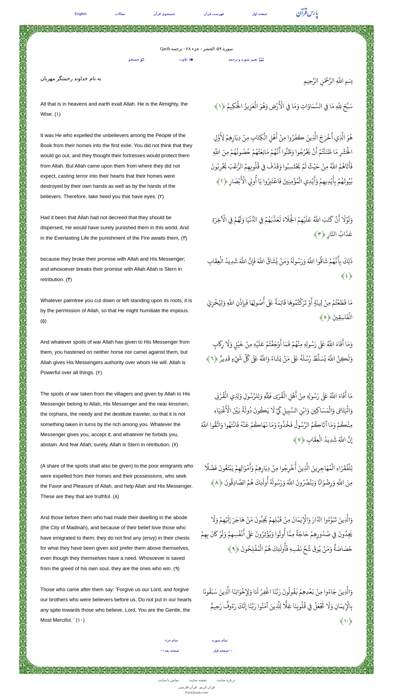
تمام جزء (171, 640)
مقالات (120, 14)
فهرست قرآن (214, 14)
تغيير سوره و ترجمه (246, 60)
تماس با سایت (168, 680)
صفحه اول (259, 14)
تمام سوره (220, 640)
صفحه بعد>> (169, 651)
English (81, 14)
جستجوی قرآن (164, 14)
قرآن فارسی (187, 687)
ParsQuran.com (196, 692)
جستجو (137, 60)
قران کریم (207, 687)
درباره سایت (226, 680)
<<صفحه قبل (223, 651)
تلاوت (187, 60)
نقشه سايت (198, 680)
